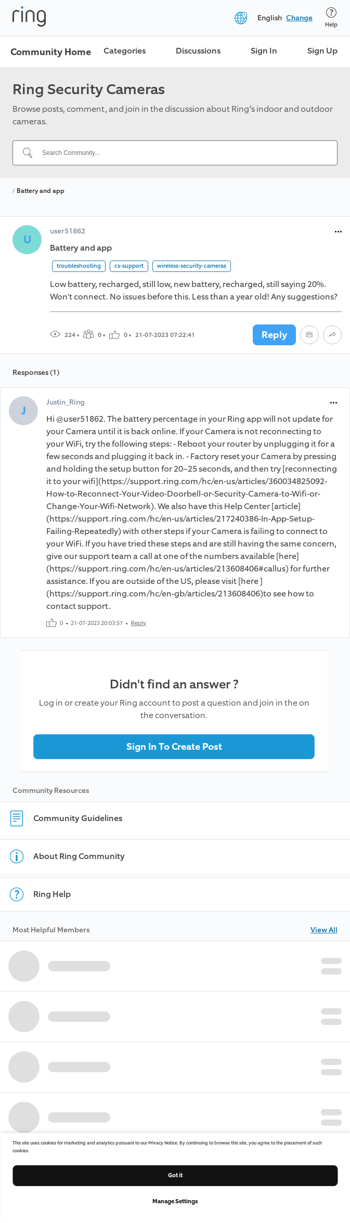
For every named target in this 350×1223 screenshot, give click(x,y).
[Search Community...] (181, 153)
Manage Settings (175, 1201)
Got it (175, 1175)
